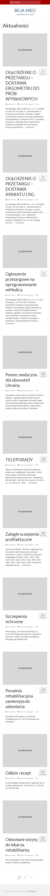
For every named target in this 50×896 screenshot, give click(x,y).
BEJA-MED (25, 10)
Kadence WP (32, 891)
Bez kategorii (29, 104)
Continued (29, 127)
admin (13, 104)
